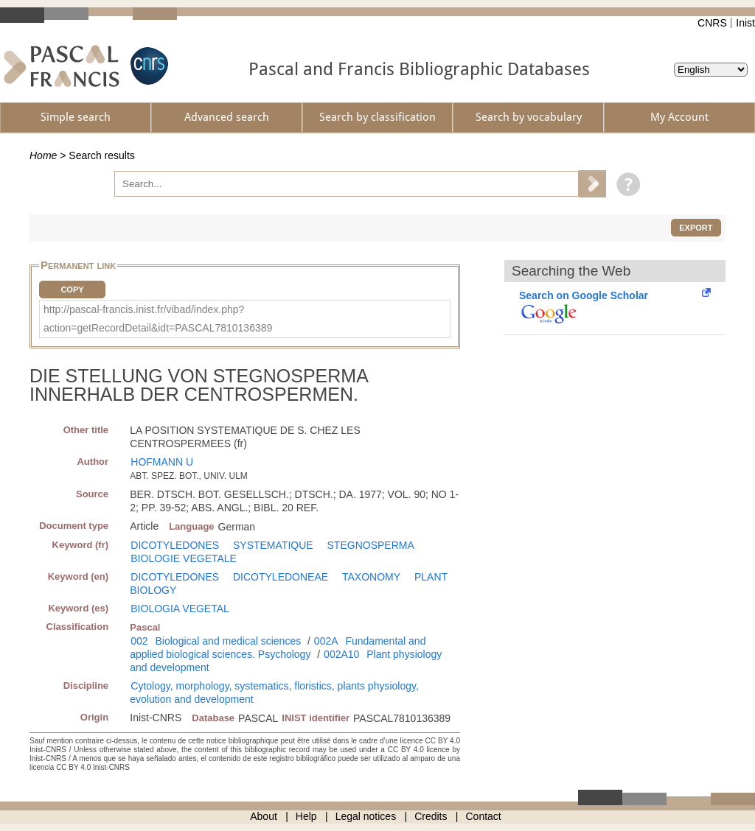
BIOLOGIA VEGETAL (180, 608)
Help (306, 816)
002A (326, 641)
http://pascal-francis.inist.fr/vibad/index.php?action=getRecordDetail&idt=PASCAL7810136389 (158, 319)
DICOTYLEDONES (175, 545)
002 (139, 641)
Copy (71, 289)
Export (695, 227)
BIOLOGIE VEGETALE (184, 558)
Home (43, 155)
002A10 (341, 654)
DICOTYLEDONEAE (280, 577)
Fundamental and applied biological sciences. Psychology (277, 647)
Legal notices (366, 816)
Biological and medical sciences (229, 641)
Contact (483, 816)
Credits (430, 816)
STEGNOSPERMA (370, 545)
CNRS (712, 23)
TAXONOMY (371, 577)
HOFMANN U (162, 462)
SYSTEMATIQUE (273, 545)
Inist (745, 23)
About (263, 816)
